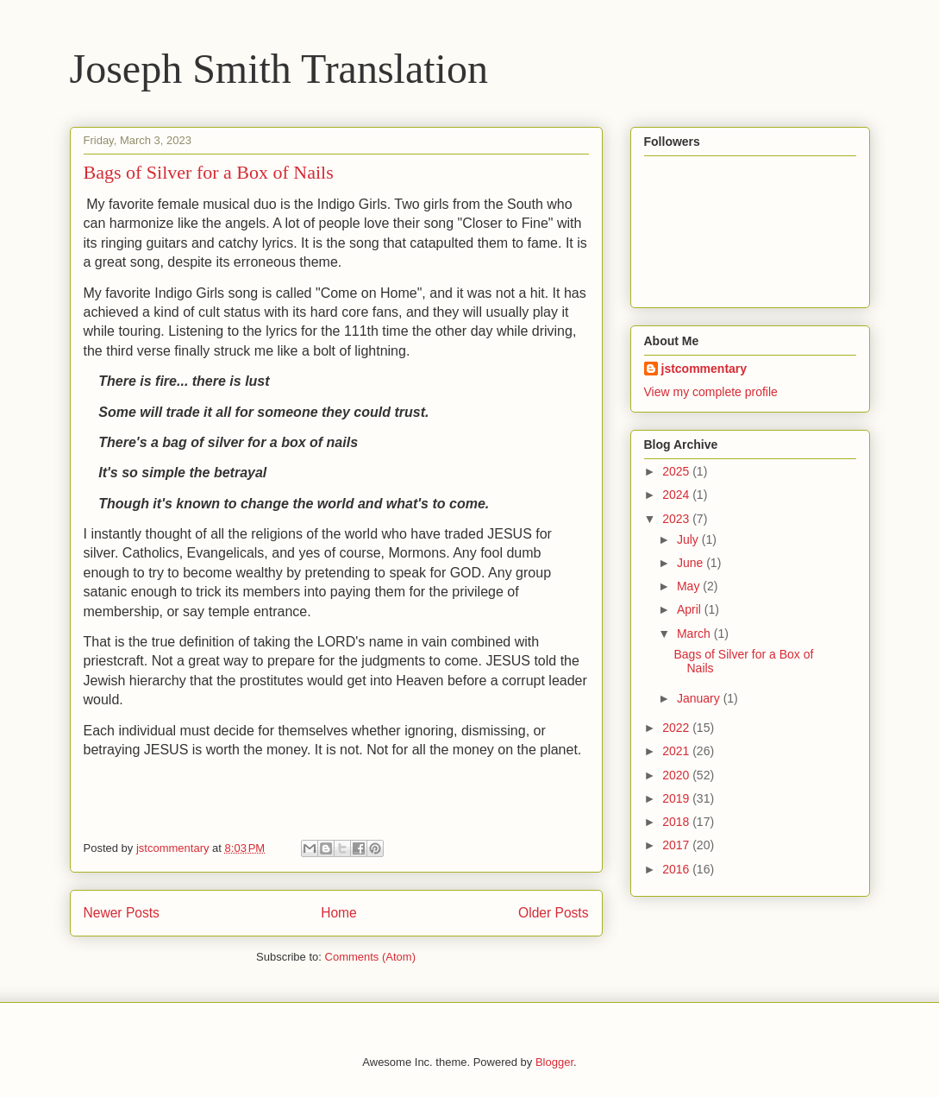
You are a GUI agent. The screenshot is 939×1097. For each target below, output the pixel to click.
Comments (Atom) (370, 956)
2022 (677, 727)
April (690, 609)
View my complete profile (711, 392)
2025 (677, 471)
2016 (677, 869)
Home (339, 912)
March (695, 633)
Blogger (554, 1062)
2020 (677, 775)
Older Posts (553, 912)
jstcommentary (704, 368)
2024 (677, 494)
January (700, 698)
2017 (677, 845)
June (691, 563)
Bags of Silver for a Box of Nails (209, 172)
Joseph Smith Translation (279, 68)
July (689, 539)
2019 (677, 798)
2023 (677, 519)
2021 (677, 751)
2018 (677, 822)
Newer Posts (122, 912)
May (690, 586)
